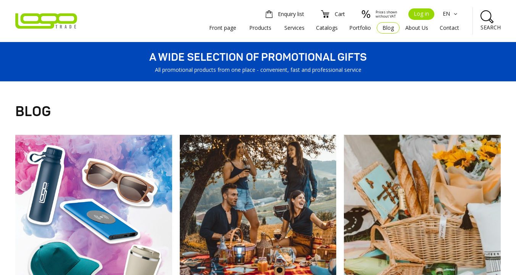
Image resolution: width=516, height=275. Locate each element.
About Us (416, 27)
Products (260, 27)
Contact (449, 27)
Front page (222, 27)
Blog (388, 27)
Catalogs (327, 27)
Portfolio (360, 27)
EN (451, 13)
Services (294, 27)
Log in (421, 13)
